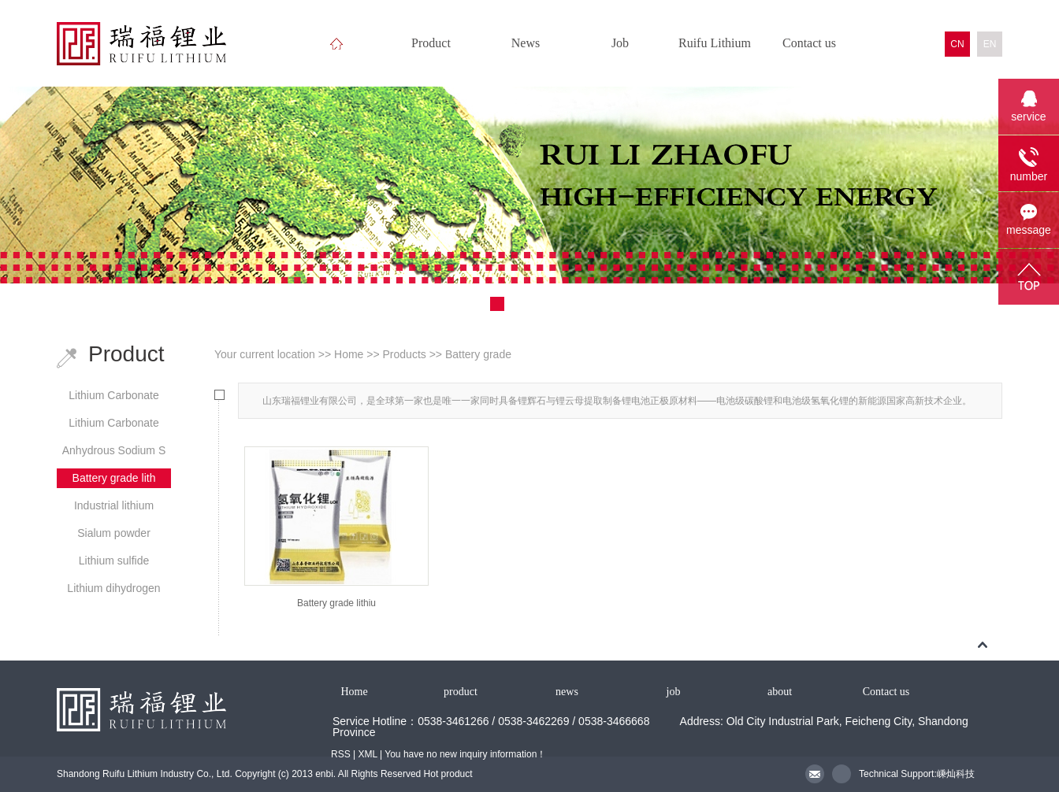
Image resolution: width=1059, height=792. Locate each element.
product (460, 692)
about (779, 692)
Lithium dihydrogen (113, 588)
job (674, 692)
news (567, 692)
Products (404, 354)
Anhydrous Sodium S (114, 450)
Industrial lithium (114, 505)
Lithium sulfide (114, 560)
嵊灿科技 (956, 773)
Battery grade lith (114, 478)
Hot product (448, 773)
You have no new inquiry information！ (465, 754)
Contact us (809, 43)
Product (431, 43)
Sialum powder (113, 533)
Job (620, 43)
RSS (341, 754)
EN (990, 44)
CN (957, 44)
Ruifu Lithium (714, 43)
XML (367, 754)
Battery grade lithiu (336, 603)
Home (348, 354)
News (525, 43)
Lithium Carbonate (113, 395)
